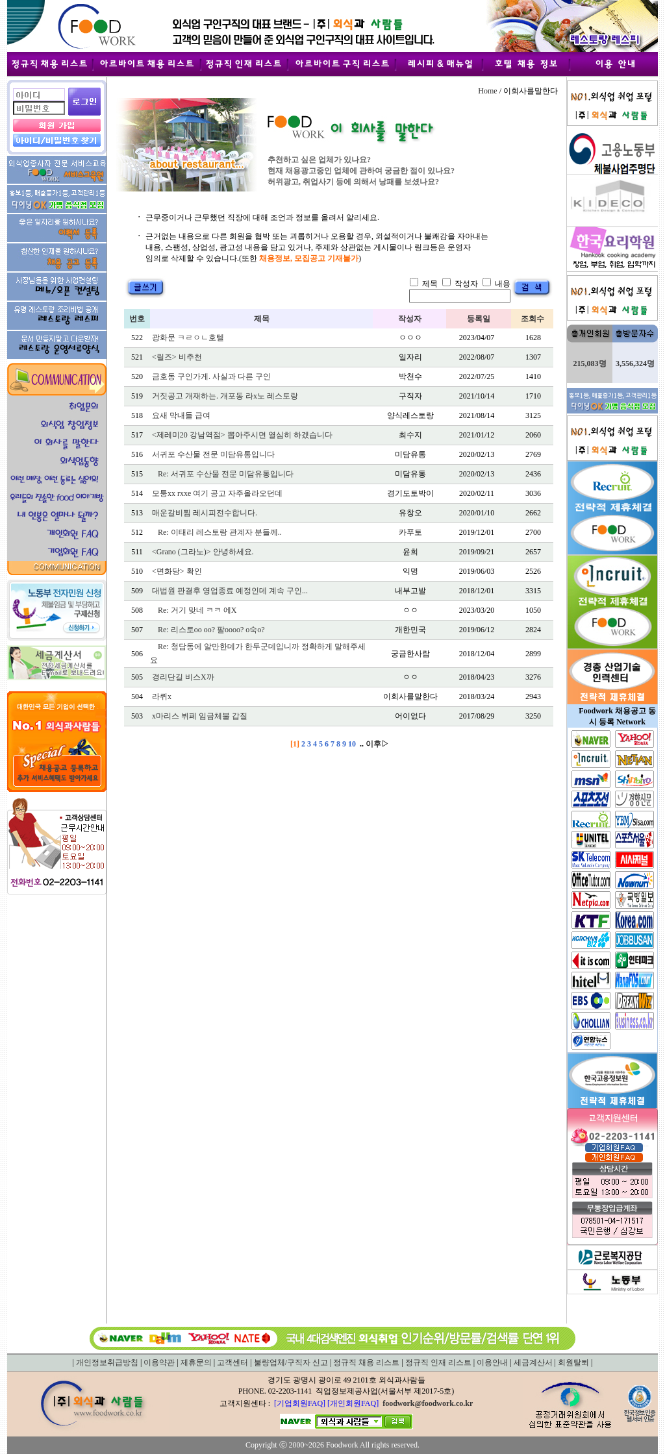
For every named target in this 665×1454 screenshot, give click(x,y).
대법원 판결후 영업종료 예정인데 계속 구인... (230, 590)
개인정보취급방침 (107, 1362)
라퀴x (161, 696)
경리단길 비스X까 (183, 677)
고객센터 (232, 1362)
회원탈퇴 (573, 1362)
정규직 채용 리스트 (366, 1362)
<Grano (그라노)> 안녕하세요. (203, 551)
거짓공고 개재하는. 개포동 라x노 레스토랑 (225, 395)
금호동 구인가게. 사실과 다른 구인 (211, 376)
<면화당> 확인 (177, 571)
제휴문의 (196, 1362)
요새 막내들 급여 (181, 415)
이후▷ (377, 743)
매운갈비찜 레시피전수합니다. (204, 512)
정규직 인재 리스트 (438, 1362)
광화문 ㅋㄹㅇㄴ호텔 (188, 337)
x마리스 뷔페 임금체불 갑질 (199, 716)
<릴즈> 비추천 (177, 357)
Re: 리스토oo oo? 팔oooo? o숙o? (211, 629)
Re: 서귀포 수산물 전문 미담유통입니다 (226, 473)
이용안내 (492, 1362)
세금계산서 (533, 1362)
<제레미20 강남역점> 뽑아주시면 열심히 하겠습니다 (242, 434)
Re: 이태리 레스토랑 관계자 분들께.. (220, 532)
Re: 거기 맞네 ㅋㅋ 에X (197, 610)
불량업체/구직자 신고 (291, 1362)
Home (487, 90)
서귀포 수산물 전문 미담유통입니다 (213, 454)
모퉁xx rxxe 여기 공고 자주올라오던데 (217, 493)
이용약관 (159, 1362)
